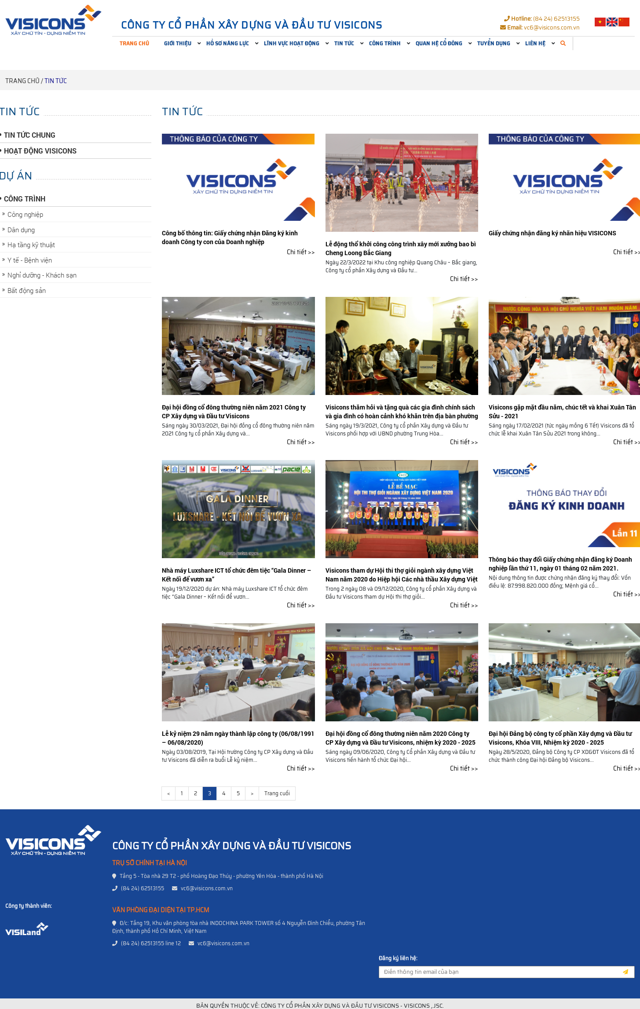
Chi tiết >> (301, 252)
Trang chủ (134, 43)
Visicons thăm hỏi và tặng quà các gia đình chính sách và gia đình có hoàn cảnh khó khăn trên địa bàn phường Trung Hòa (401, 416)
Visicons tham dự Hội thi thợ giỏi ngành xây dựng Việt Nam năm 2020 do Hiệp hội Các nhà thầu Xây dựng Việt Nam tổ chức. (401, 579)
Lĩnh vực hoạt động (291, 43)
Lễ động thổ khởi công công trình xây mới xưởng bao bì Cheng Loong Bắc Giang (400, 248)
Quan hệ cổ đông (439, 43)
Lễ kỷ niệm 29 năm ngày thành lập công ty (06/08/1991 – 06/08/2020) (238, 737)
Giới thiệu (177, 43)
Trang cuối (277, 793)
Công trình (385, 43)
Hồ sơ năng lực (227, 43)
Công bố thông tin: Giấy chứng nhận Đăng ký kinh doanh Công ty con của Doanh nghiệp (230, 237)
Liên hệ (535, 43)
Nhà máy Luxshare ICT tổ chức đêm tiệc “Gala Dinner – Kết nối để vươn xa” (236, 574)
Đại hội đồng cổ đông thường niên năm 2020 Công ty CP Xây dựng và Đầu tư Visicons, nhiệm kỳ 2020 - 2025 (400, 737)
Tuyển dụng (493, 43)
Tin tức (344, 43)
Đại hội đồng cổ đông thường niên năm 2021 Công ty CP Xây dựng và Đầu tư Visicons (234, 411)
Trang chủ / (24, 81)
